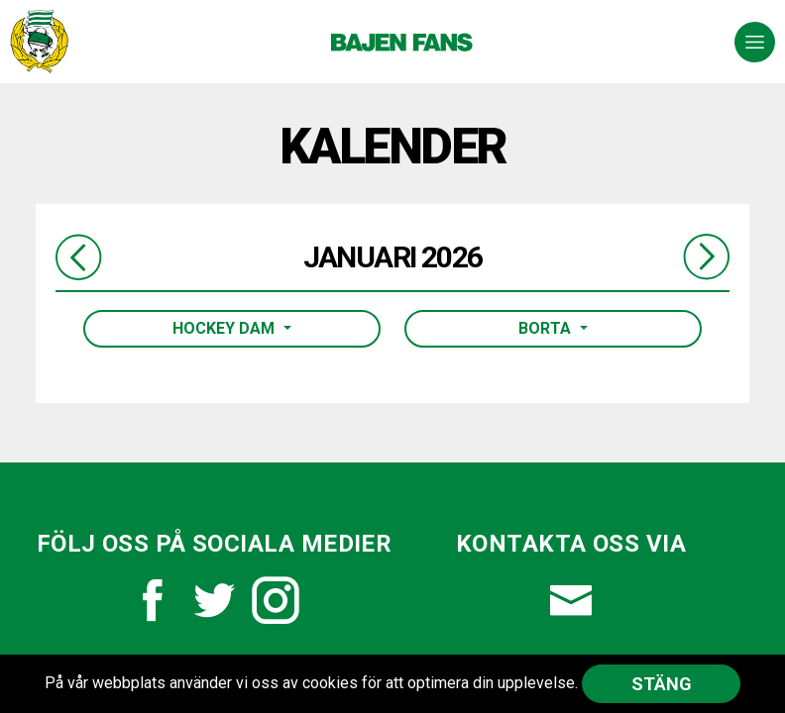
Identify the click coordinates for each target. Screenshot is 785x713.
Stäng (661, 683)
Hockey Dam (225, 328)
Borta (546, 328)
